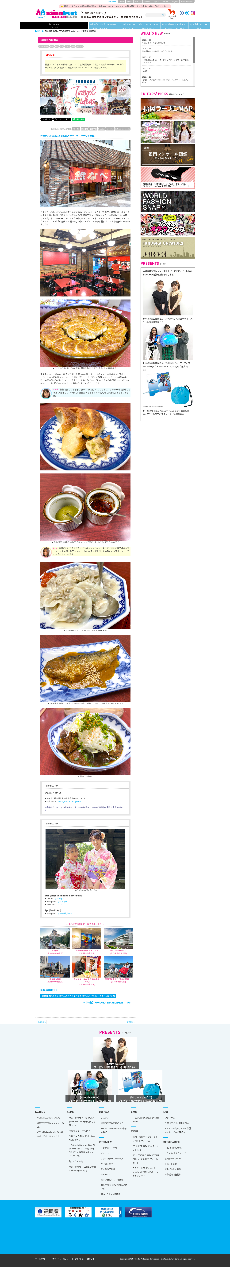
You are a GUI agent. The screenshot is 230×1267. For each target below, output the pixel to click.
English (156, 1)
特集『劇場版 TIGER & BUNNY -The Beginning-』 (82, 1168)
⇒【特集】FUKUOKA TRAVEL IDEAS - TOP (106, 1002)
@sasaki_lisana (65, 913)
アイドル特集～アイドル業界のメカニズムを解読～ (178, 1130)
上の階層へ (42, 1022)
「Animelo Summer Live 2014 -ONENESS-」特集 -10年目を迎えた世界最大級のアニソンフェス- (82, 1150)
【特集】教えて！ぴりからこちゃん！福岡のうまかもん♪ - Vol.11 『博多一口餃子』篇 (78, 995)
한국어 (129, 1)
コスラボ (105, 1117)
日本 (51, 46)
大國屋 (145, 71)
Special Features (179, 25)
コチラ (59, 904)
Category (49, 25)
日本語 (121, 1)
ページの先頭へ (129, 1022)
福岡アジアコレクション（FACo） (50, 1125)
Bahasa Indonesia (187, 1)
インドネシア (43, 46)
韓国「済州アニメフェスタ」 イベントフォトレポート (146, 1139)
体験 (61, 46)
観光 (73, 46)
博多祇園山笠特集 (173, 1174)
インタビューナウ (109, 1147)
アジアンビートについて (84, 1259)
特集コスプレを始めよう (112, 1123)
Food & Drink (102, 25)
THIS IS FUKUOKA (173, 1147)
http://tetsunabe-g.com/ (69, 801)
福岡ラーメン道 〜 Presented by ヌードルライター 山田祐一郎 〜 (165, 81)
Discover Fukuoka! (124, 25)
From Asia (105, 1174)
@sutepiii (59, 898)
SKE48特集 (170, 1117)
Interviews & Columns (152, 25)
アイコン (105, 1153)
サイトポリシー (41, 1259)
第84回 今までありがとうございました (157, 51)
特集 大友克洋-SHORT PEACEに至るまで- (82, 1137)
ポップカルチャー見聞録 (112, 1179)
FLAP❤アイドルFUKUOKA (177, 1123)
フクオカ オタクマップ (175, 1153)
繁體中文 (147, 1)
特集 (47, 31)
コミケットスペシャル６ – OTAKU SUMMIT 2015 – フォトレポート (146, 1171)
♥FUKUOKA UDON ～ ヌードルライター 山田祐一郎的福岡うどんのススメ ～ (166, 61)
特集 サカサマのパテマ (79, 1130)
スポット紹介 (171, 1163)
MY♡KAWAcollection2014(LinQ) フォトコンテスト (50, 1134)
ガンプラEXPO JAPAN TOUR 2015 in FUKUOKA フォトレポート (146, 1159)
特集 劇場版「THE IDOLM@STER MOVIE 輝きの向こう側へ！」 (82, 1121)
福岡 (56, 46)
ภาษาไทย (165, 1)
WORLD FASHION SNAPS (48, 1117)
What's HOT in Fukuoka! (76, 25)
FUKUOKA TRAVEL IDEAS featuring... (65, 31)
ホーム (41, 31)
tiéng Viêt (175, 1)
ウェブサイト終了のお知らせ (153, 42)
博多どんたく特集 (173, 1169)
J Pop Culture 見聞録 (110, 1194)
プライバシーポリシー (61, 1259)
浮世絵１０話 (107, 1163)
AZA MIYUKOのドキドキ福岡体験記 (114, 1130)
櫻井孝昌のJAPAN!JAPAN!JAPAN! (114, 1187)
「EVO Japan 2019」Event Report (146, 1119)
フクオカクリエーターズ (112, 1158)
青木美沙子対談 (108, 1169)
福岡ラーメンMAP (173, 1158)
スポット (80, 46)
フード (67, 46)
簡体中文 (138, 1)
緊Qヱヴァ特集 (76, 1161)
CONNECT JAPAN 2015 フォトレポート (145, 1148)
